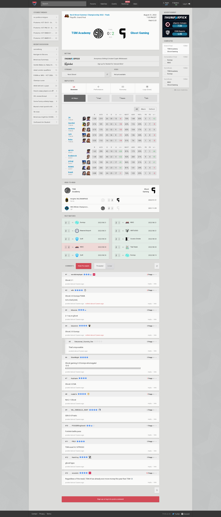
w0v (72, 290)
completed (168, 41)
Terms (49, 514)
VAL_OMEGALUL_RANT (79, 410)
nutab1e (74, 394)
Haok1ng (75, 457)
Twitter (176, 514)
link (155, 284)
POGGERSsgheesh (79, 426)
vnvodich (75, 473)
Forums (93, 4)
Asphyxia (74, 378)
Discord (185, 514)
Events (114, 4)
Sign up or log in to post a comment (110, 499)
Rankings (125, 3)
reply (150, 284)
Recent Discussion (41, 44)
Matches (104, 4)
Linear (110, 266)
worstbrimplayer (77, 274)
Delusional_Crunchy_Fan (84, 342)
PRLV (74, 441)
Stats (135, 4)
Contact (34, 514)
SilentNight (75, 357)
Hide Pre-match (83, 266)
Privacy (42, 514)
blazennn (74, 326)
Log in (186, 4)
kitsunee (74, 310)
